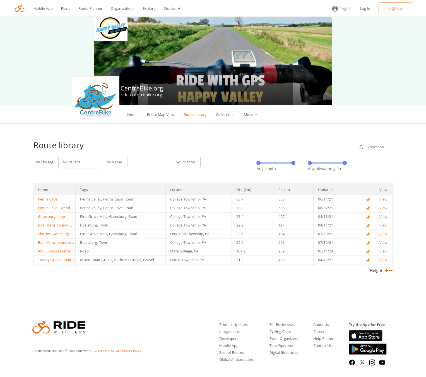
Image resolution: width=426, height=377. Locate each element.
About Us (321, 325)
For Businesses (281, 325)
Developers (228, 339)
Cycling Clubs (280, 332)
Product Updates (233, 325)
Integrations (229, 332)
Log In (365, 8)
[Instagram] (372, 362)
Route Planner (90, 8)
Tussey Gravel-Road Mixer (60, 259)
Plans (65, 8)
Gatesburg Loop (51, 216)
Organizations (122, 8)
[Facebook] (352, 362)
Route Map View (160, 114)
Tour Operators (282, 346)
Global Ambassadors (236, 360)
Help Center (323, 339)
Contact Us (322, 346)
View (383, 199)
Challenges (253, 114)
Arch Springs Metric (54, 251)
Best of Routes (231, 353)
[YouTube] (382, 362)
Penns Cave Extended (56, 207)
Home (132, 114)
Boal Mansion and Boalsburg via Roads (70, 225)
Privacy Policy (131, 351)
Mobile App (43, 8)
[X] (362, 362)
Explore (149, 8)
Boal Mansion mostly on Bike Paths (67, 242)
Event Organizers (283, 339)
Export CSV (371, 146)
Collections (225, 114)
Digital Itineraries (283, 353)
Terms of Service (109, 351)
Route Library (195, 114)
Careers (319, 332)
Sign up (395, 8)
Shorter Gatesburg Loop (58, 233)
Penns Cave (47, 199)
